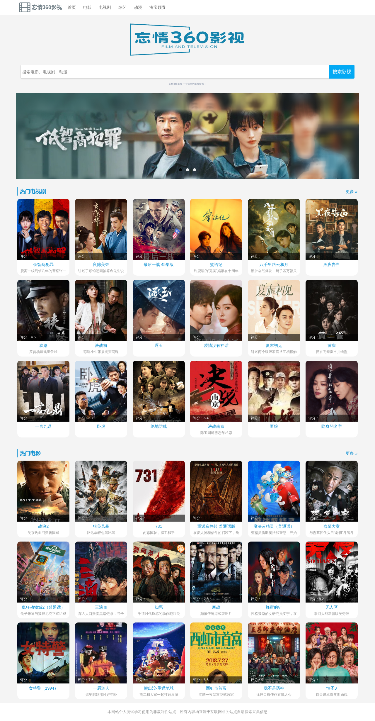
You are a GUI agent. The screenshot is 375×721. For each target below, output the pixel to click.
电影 (87, 7)
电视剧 (105, 7)
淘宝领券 (157, 7)
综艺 (122, 7)
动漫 (138, 7)
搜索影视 (342, 71)
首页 (72, 7)
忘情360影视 (40, 7)
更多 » (351, 191)
